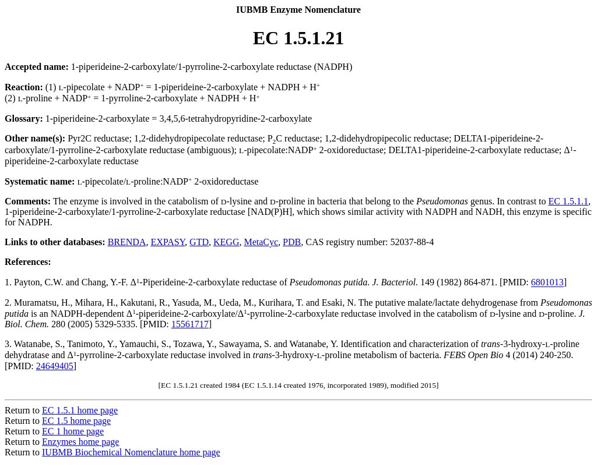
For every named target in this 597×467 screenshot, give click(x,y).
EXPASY (167, 242)
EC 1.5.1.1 (568, 201)
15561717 (190, 324)
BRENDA (127, 242)
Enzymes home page (80, 442)
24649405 (54, 366)
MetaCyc (261, 242)
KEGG (226, 242)
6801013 (547, 283)
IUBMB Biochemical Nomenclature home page (131, 452)
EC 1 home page (73, 431)
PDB (292, 242)
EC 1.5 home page (76, 421)
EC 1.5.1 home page (80, 410)
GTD (199, 242)
